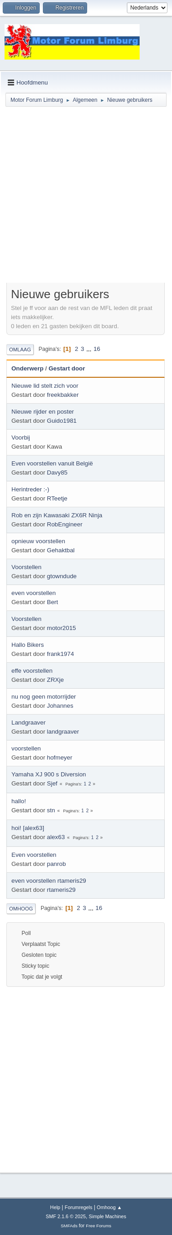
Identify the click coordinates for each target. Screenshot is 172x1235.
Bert (52, 602)
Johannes (60, 705)
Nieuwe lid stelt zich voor (44, 385)
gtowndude (62, 576)
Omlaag (20, 349)
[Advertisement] (85, 196)
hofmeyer (60, 757)
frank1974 (60, 653)
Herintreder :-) (30, 489)
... (89, 348)
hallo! (18, 801)
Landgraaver (28, 722)
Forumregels (79, 1207)
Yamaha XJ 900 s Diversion (48, 774)
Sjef (52, 783)
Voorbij (20, 437)
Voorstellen (26, 567)
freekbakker (63, 394)
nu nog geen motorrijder (43, 696)
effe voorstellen (31, 670)
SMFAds (69, 1225)
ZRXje (55, 679)
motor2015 (61, 628)
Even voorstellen (34, 854)
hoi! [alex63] (27, 828)
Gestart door (66, 368)
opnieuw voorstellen (38, 541)
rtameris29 (61, 889)
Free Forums (98, 1225)
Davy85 (57, 472)
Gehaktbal (61, 550)
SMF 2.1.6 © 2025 (66, 1216)
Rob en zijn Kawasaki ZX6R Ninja (56, 515)
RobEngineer (65, 524)
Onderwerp (27, 368)
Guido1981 (62, 420)
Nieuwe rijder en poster (42, 411)
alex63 (56, 837)
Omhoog (21, 908)
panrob (56, 863)
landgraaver (63, 731)
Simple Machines (107, 1216)
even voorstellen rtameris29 (48, 880)
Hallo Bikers (27, 644)
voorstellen (26, 748)
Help (55, 1207)
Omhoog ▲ (109, 1207)
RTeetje (57, 498)
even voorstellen (33, 593)
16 (97, 348)
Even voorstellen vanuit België (52, 463)
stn (51, 810)
